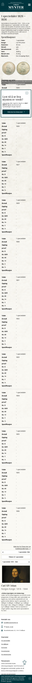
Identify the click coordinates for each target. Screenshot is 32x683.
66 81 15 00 (9, 627)
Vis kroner (4, 647)
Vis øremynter (5, 651)
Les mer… (9, 681)
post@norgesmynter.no (11, 622)
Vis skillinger (4, 644)
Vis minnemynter (6, 654)
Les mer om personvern (8, 674)
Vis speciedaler (5, 640)
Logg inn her (6, 103)
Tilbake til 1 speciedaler (16, 557)
